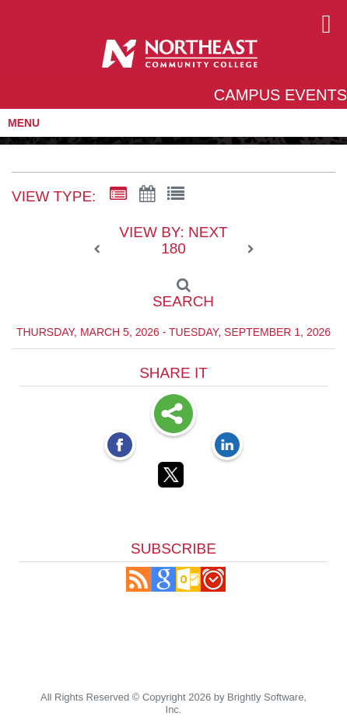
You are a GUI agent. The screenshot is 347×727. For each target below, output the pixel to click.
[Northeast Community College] (180, 59)
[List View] (175, 194)
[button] (138, 587)
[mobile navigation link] (326, 24)
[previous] (101, 249)
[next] (250, 249)
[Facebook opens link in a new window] (120, 446)
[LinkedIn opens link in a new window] (227, 446)
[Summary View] (118, 194)
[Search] (173, 288)
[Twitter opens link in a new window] (173, 477)
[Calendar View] (147, 194)
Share (173, 415)
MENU (24, 123)
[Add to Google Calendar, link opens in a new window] (163, 587)
